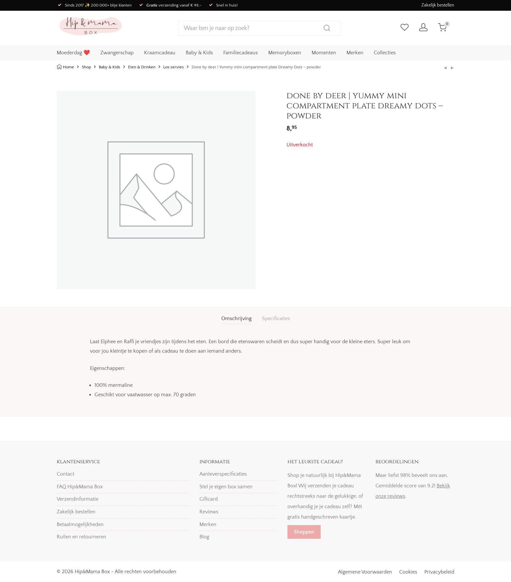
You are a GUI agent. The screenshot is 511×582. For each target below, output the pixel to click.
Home (68, 67)
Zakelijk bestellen (437, 5)
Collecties (385, 52)
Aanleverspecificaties (223, 474)
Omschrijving (236, 318)
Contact (65, 474)
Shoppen (304, 532)
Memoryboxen (284, 52)
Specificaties (276, 318)
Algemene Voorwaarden (365, 572)
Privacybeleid (439, 572)
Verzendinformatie (77, 499)
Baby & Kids (199, 52)
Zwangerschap (117, 52)
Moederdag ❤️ (73, 52)
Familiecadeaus (240, 52)
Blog (204, 537)
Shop (86, 67)
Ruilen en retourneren (81, 537)
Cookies (408, 572)
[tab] (236, 318)
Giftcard (208, 499)
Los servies (173, 67)
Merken (354, 52)
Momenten (324, 52)
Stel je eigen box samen (226, 487)
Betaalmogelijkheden (80, 524)
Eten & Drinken (141, 67)
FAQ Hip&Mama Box (80, 487)
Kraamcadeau (159, 52)
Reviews (208, 512)
